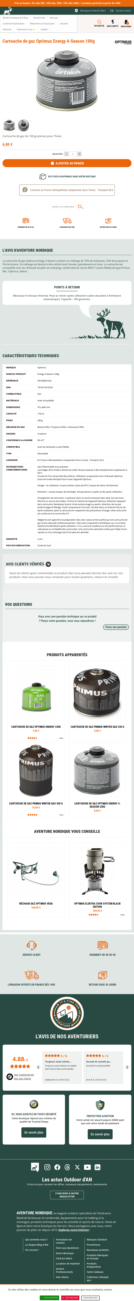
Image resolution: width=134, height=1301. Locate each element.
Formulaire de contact (64, 1241)
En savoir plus (33, 1132)
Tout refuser (70, 1298)
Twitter (77, 1167)
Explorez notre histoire (73, 1230)
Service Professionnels (64, 1270)
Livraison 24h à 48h (67, 227)
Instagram (47, 1167)
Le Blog (36, 1167)
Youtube (87, 1167)
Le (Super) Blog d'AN (36, 1244)
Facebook (57, 1167)
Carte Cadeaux (95, 1271)
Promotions (93, 1244)
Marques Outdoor (97, 1239)
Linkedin (97, 1167)
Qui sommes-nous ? (36, 1239)
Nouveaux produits (98, 1249)
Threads (67, 1167)
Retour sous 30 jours (108, 227)
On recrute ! (32, 1249)
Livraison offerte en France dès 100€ (31, 984)
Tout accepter (49, 1298)
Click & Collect (64, 1258)
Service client (32, 954)
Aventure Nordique (34, 1213)
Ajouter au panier (70, 163)
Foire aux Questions (67, 1247)
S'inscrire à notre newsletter (67, 1195)
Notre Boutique (65, 1253)
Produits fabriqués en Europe (97, 1257)
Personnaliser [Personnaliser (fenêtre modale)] (90, 1298)
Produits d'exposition (94, 1265)
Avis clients (62, 1277)
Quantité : (58, 153)
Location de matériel (68, 1263)
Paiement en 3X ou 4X (26, 227)
